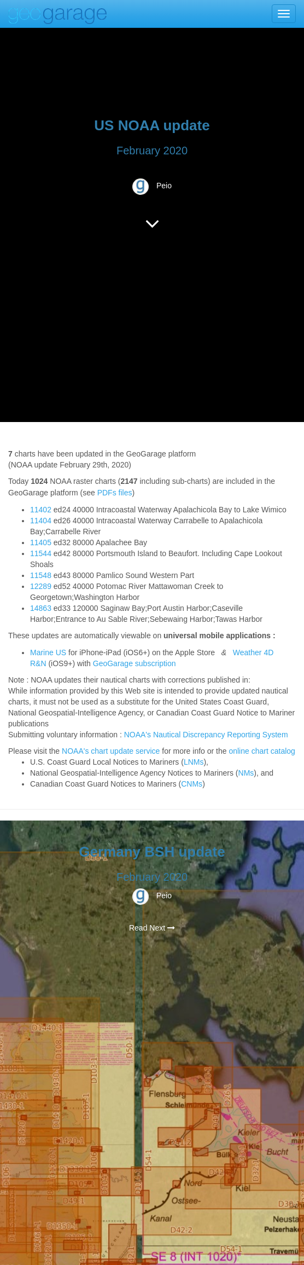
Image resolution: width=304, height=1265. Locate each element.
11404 (40, 520)
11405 (40, 542)
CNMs (191, 783)
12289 (40, 586)
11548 (40, 575)
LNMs (194, 762)
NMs (246, 773)
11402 (40, 509)
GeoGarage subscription (134, 663)
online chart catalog (262, 751)
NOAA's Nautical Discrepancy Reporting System (206, 734)
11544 (40, 553)
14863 (40, 608)
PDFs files (114, 492)
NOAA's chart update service (111, 751)
